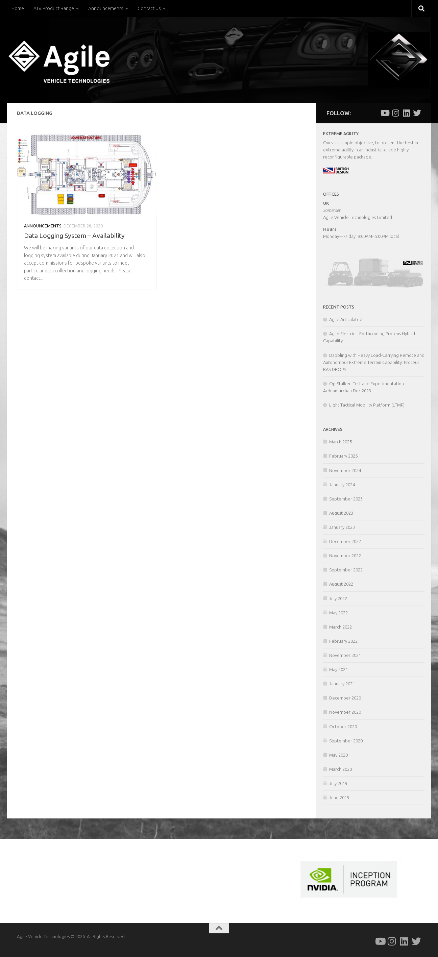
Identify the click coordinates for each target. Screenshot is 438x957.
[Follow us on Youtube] (385, 113)
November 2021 (345, 655)
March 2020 (340, 769)
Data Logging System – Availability (74, 235)
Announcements (105, 8)
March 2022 (340, 626)
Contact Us (149, 8)
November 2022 (345, 555)
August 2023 (341, 513)
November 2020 (345, 712)
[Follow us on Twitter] (417, 113)
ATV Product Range (53, 8)
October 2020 (343, 726)
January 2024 (342, 484)
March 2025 (340, 441)
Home (17, 8)
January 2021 (342, 683)
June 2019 (339, 797)
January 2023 (342, 527)
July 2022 (338, 598)
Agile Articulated (345, 319)
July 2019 (338, 783)
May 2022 (338, 612)
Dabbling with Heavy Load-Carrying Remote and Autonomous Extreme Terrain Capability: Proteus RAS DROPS (373, 362)
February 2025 (343, 455)
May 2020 (338, 755)
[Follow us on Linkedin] (406, 113)
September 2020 (346, 740)
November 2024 (345, 470)
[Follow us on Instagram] (395, 113)
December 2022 (345, 541)
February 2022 (343, 641)
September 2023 (346, 498)
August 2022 (341, 584)
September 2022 (346, 569)
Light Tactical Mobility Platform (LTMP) (367, 404)
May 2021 (338, 669)
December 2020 (345, 697)
